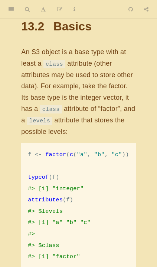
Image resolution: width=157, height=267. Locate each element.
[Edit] (60, 9)
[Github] (130, 9)
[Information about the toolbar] (74, 9)
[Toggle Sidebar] (11, 9)
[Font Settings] (43, 9)
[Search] (27, 9)
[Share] (146, 9)
